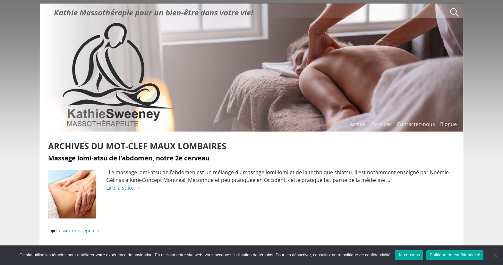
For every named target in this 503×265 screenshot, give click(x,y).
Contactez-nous (416, 124)
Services (382, 124)
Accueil (358, 124)
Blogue (448, 124)
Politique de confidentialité (455, 254)
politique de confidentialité (367, 254)
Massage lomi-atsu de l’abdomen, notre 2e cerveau (128, 158)
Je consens (409, 254)
